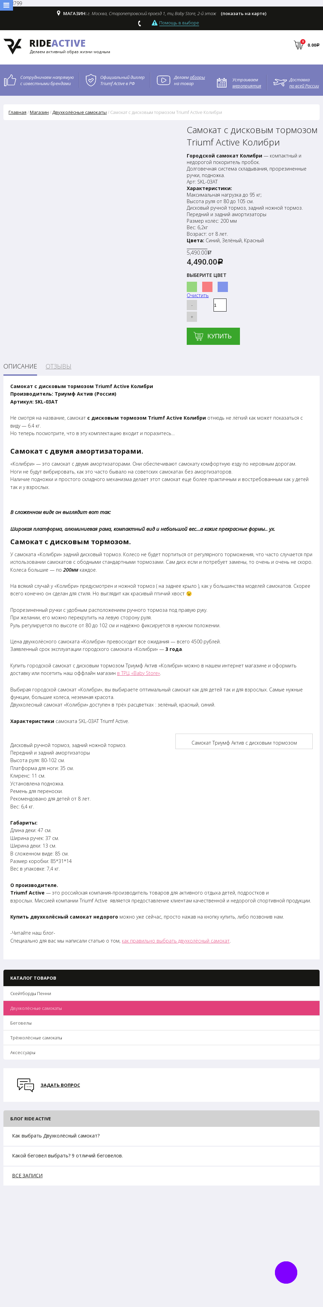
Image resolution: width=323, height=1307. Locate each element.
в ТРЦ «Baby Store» (138, 673)
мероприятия (246, 86)
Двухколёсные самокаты (36, 1008)
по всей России (304, 86)
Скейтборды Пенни (30, 993)
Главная (17, 112)
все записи (27, 1175)
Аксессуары (22, 1052)
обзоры (197, 77)
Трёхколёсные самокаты (36, 1038)
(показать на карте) (243, 13)
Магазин (39, 112)
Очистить (198, 295)
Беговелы (21, 1023)
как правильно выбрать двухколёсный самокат (176, 940)
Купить (219, 336)
